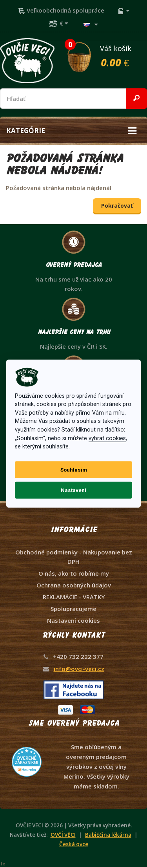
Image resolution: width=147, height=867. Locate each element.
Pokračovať (117, 205)
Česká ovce (73, 844)
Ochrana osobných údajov (73, 585)
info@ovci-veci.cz (79, 669)
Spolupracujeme (73, 609)
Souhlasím (73, 469)
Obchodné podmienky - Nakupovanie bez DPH (73, 556)
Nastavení (73, 490)
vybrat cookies (107, 438)
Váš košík (106, 55)
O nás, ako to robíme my (73, 573)
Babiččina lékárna (108, 834)
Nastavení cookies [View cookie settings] (73, 620)
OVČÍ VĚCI (63, 834)
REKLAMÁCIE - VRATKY (74, 597)
